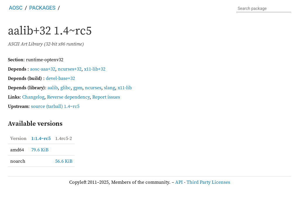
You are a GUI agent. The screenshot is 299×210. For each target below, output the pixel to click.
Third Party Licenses (208, 182)
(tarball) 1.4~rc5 (62, 106)
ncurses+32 (69, 69)
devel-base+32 (60, 78)
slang (109, 87)
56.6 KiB (63, 161)
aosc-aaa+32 (42, 69)
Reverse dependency (68, 97)
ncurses (93, 87)
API (179, 182)
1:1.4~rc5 (41, 138)
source (38, 106)
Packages (42, 8)
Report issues (106, 97)
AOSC (15, 8)
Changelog (33, 97)
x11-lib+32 (94, 69)
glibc (65, 87)
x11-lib (125, 87)
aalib (53, 87)
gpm (77, 87)
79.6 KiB (39, 149)
